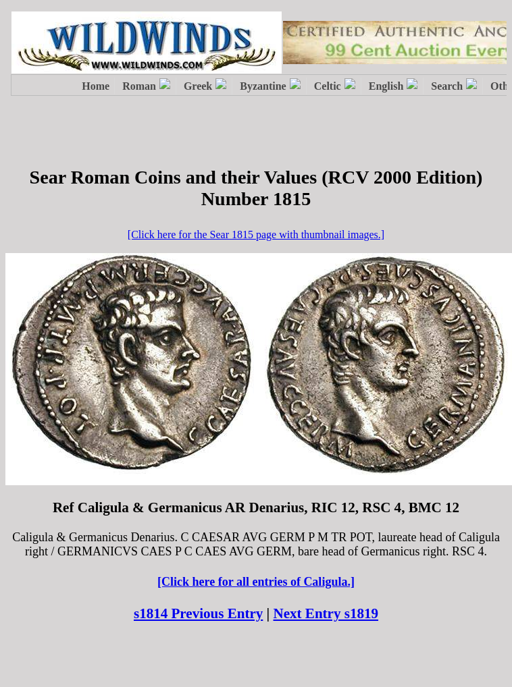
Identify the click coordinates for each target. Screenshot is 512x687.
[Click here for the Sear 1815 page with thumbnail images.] (256, 234)
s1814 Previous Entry (198, 613)
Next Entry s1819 (326, 613)
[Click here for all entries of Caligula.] (256, 581)
